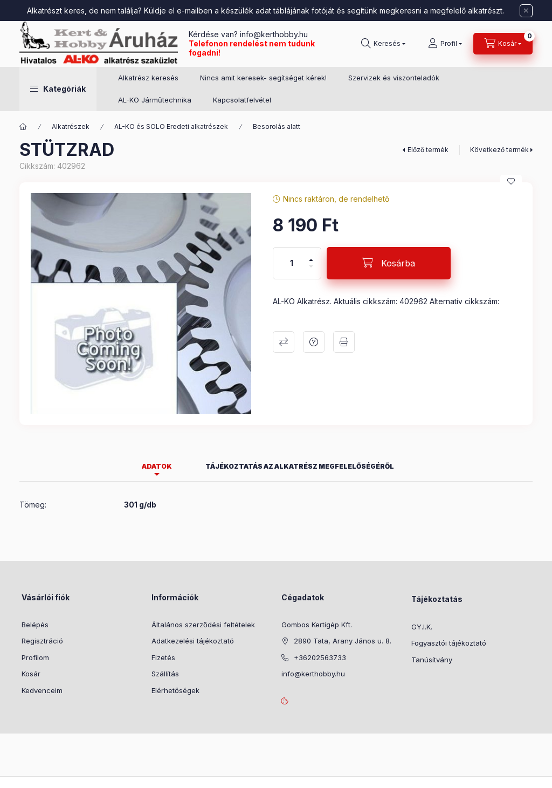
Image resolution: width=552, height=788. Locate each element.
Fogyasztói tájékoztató (448, 643)
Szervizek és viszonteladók (393, 77)
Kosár (31, 673)
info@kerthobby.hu (273, 34)
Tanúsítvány (431, 659)
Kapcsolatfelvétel (242, 99)
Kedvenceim (42, 690)
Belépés (35, 624)
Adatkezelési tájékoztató (192, 640)
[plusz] (311, 255)
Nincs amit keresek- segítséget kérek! (263, 77)
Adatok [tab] (157, 466)
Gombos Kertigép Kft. (316, 624)
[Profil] (445, 43)
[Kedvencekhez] (511, 181)
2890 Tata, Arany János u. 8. (342, 640)
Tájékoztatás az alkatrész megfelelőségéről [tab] (299, 466)
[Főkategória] (23, 127)
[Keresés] (383, 43)
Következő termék (499, 150)
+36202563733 (320, 657)
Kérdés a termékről (314, 342)
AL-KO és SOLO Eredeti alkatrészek (171, 126)
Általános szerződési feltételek (203, 624)
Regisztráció (42, 640)
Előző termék (428, 150)
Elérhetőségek (175, 690)
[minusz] (311, 271)
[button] (57, 89)
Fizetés (163, 657)
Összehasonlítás (283, 342)
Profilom (35, 657)
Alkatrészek (70, 126)
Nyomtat (344, 342)
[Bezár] (526, 10)
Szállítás (165, 673)
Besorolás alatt (276, 126)
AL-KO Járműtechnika (154, 99)
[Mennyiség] (291, 263)
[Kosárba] (389, 263)
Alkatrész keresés (148, 77)
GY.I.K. (421, 626)
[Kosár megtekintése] (503, 43)
